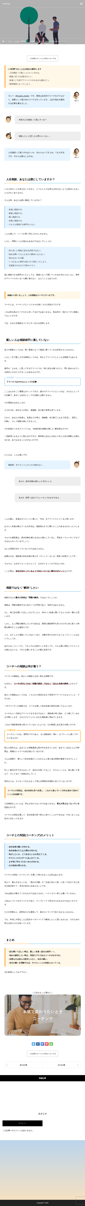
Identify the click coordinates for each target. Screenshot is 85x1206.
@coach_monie (22, 96)
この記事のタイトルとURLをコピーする (42, 58)
